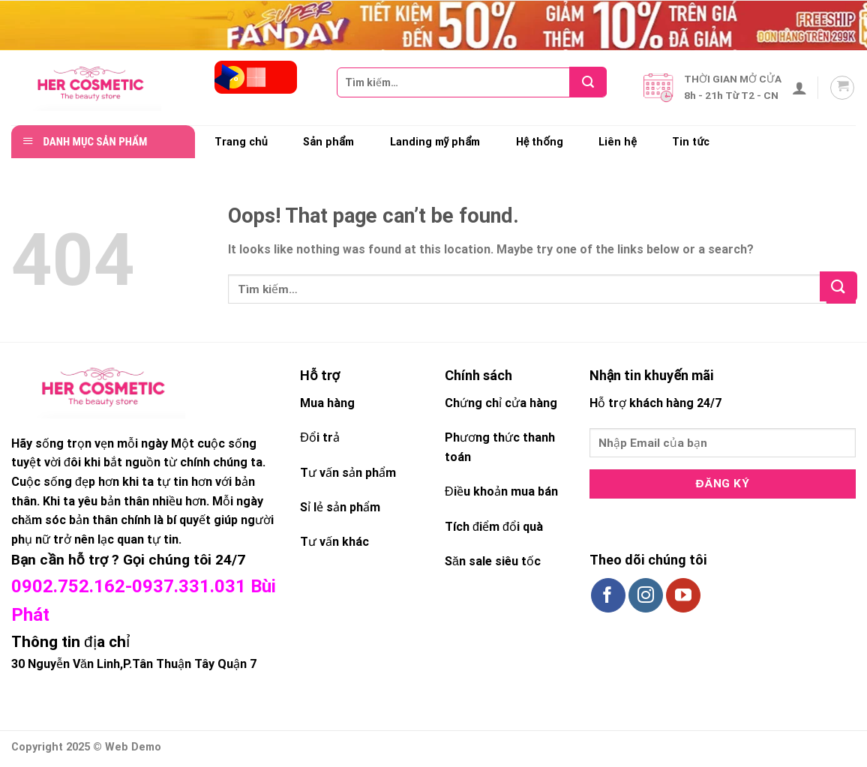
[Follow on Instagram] (645, 595)
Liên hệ (617, 142)
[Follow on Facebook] (608, 595)
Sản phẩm (328, 142)
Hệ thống (539, 142)
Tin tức (691, 142)
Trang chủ (241, 142)
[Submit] (592, 82)
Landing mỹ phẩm (435, 142)
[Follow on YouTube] (683, 595)
